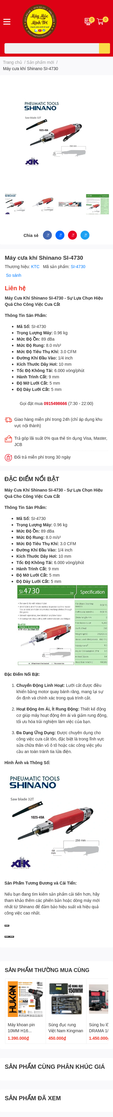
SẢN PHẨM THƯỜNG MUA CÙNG (47, 970)
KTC (36, 266)
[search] (104, 48)
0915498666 (55, 403)
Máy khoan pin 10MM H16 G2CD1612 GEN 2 (25, 1030)
